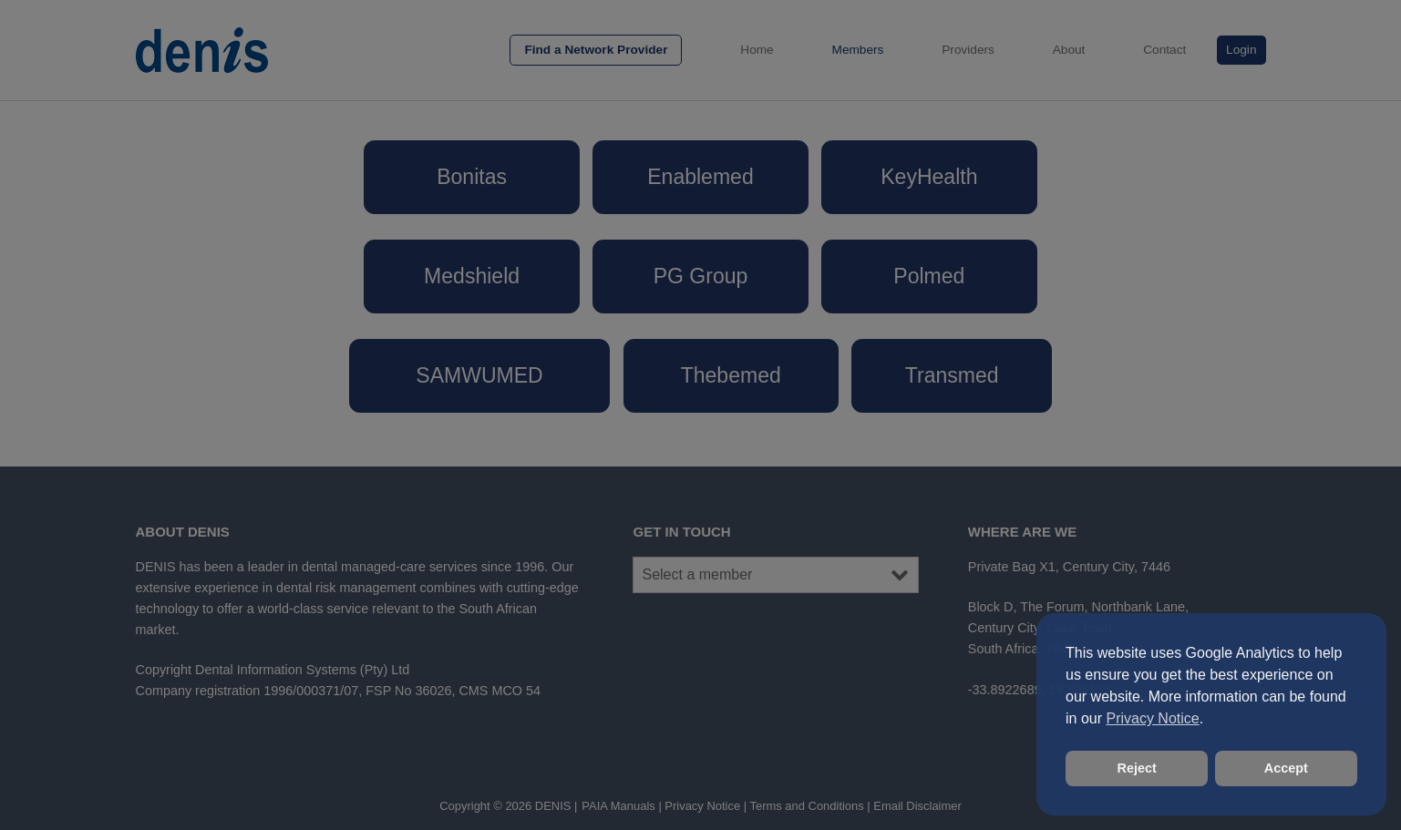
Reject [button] (1137, 768)
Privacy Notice (1152, 718)
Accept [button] (1286, 768)
